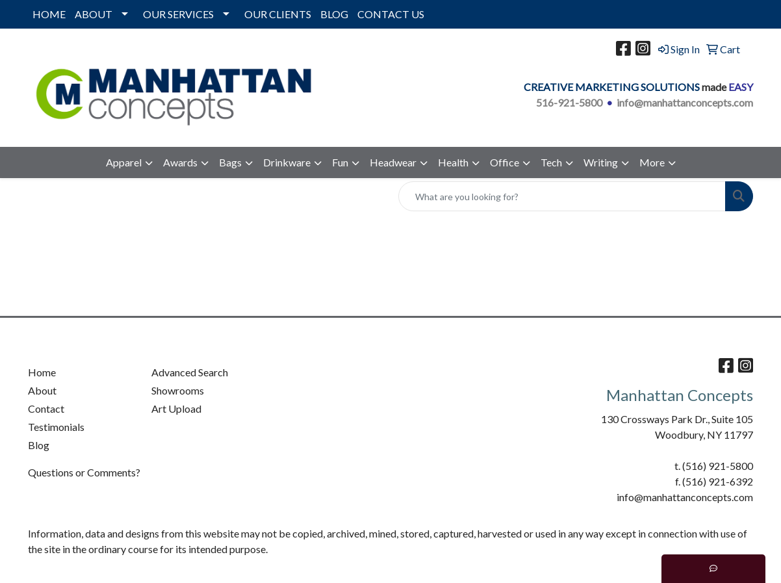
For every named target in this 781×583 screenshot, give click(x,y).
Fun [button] (340, 162)
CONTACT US (390, 14)
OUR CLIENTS (277, 14)
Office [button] (504, 162)
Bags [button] (230, 162)
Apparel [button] (124, 162)
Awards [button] (180, 162)
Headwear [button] (393, 162)
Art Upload (176, 408)
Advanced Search (189, 372)
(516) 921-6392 (717, 481)
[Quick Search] (562, 196)
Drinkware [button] (287, 162)
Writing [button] (600, 162)
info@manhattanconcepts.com (685, 102)
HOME (49, 14)
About (42, 390)
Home (42, 372)
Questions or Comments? (84, 472)
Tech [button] (551, 162)
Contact (46, 408)
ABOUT (93, 14)
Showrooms (177, 390)
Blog (38, 445)
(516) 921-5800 (717, 466)
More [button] (652, 162)
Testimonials (56, 427)
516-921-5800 (569, 102)
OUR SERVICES (178, 14)
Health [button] (453, 162)
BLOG (334, 14)
